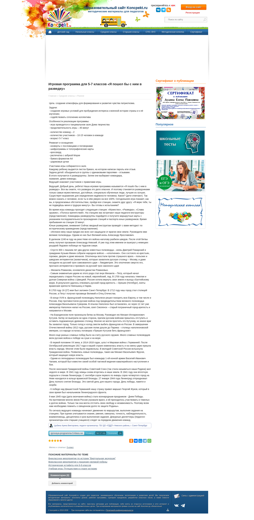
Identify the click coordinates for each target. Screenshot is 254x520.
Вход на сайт (193, 7)
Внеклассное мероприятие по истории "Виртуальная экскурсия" (82, 458)
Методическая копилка (173, 32)
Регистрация (193, 12)
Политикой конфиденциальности (119, 510)
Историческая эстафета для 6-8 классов (69, 465)
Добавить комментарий (62, 483)
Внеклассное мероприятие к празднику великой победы (77, 462)
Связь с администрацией (193, 496)
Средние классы (108, 32)
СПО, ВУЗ (150, 32)
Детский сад (63, 32)
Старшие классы (131, 32)
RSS (168, 10)
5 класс (70, 447)
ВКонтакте (158, 10)
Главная (50, 32)
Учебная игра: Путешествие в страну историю (72, 468)
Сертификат (196, 32)
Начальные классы (84, 32)
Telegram (163, 10)
